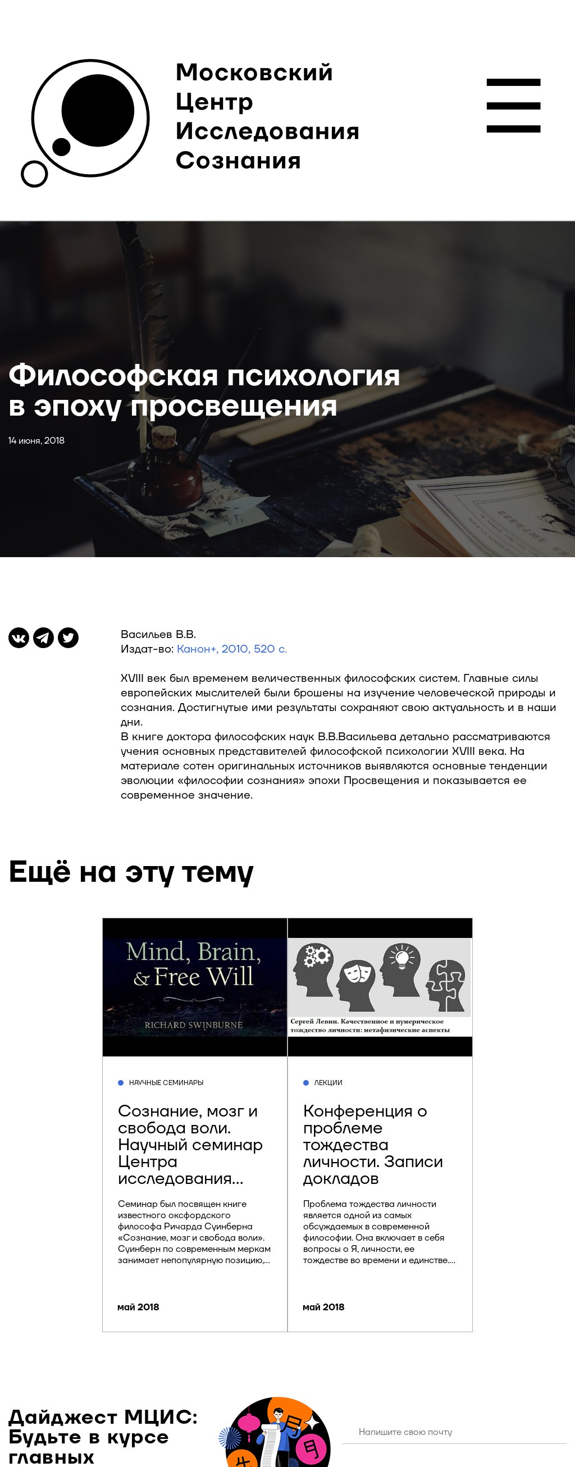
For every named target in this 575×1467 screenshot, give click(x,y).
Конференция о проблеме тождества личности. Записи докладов (373, 1145)
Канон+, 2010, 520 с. (232, 649)
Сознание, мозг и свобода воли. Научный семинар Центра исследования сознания (190, 1153)
